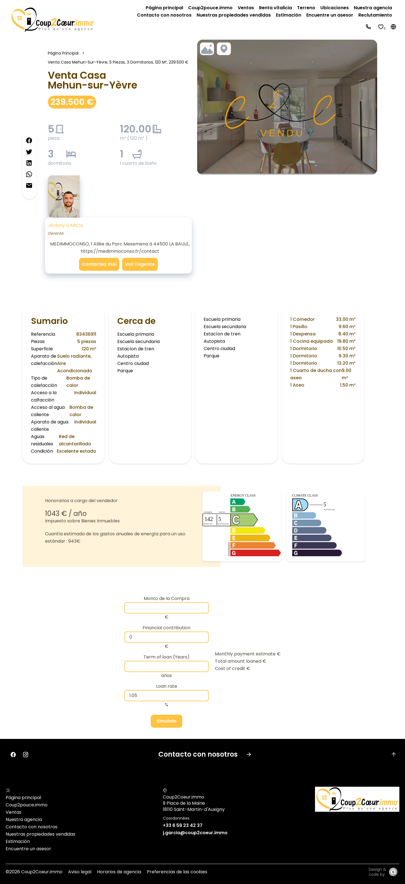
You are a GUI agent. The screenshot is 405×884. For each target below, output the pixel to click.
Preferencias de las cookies (177, 872)
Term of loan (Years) (166, 657)
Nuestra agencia (24, 819)
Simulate (166, 721)
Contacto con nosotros (31, 827)
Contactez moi (99, 264)
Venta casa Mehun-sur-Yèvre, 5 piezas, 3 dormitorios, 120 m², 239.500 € (118, 62)
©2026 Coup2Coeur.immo (34, 872)
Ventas (13, 812)
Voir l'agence (140, 264)
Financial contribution (166, 627)
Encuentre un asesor (28, 848)
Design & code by (377, 872)
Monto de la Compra (167, 598)
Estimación (18, 841)
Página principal (63, 53)
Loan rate (166, 686)
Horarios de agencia (119, 872)
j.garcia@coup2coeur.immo (195, 832)
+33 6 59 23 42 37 (182, 825)
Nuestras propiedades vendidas (40, 834)
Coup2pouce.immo (27, 805)
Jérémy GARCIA (65, 225)
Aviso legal (79, 872)
